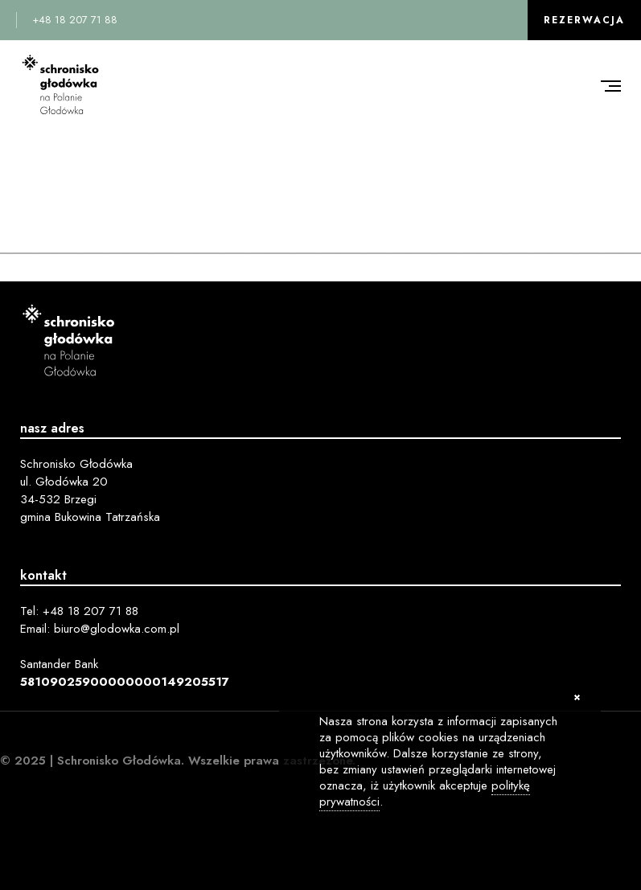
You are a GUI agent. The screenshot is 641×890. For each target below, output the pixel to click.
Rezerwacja (584, 20)
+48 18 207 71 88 (74, 19)
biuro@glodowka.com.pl (116, 629)
